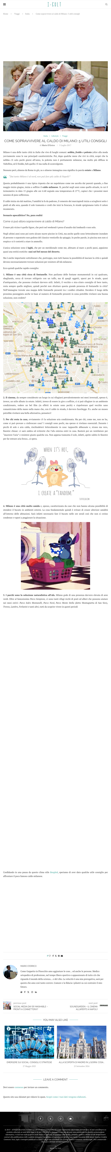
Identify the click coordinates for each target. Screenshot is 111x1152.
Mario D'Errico (48, 145)
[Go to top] (55, 1148)
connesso (19, 1087)
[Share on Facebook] (53, 955)
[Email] (70, 1118)
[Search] (106, 4)
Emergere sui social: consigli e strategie (29, 1062)
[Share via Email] (62, 955)
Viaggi (17, 14)
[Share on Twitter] (56, 955)
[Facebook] (40, 1118)
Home (5, 14)
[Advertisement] (55, 38)
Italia (27, 14)
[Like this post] (50, 955)
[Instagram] (60, 1118)
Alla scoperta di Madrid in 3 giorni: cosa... (82, 1062)
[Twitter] (50, 1118)
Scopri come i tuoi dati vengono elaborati (66, 1096)
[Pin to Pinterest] (59, 955)
